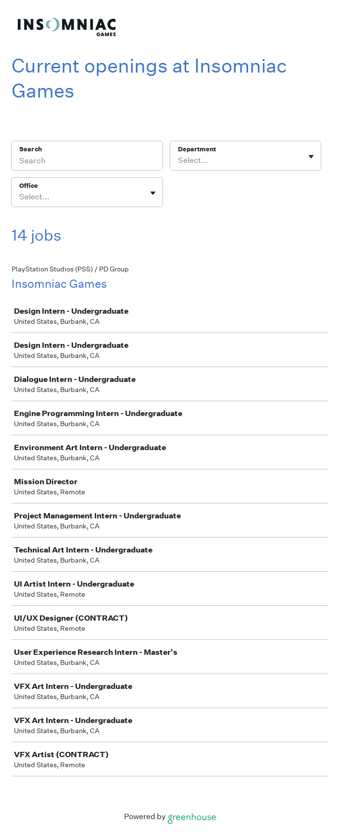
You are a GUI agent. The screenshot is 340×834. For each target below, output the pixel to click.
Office (28, 186)
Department (197, 149)
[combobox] (178, 160)
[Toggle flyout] (311, 156)
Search (30, 149)
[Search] (87, 162)
